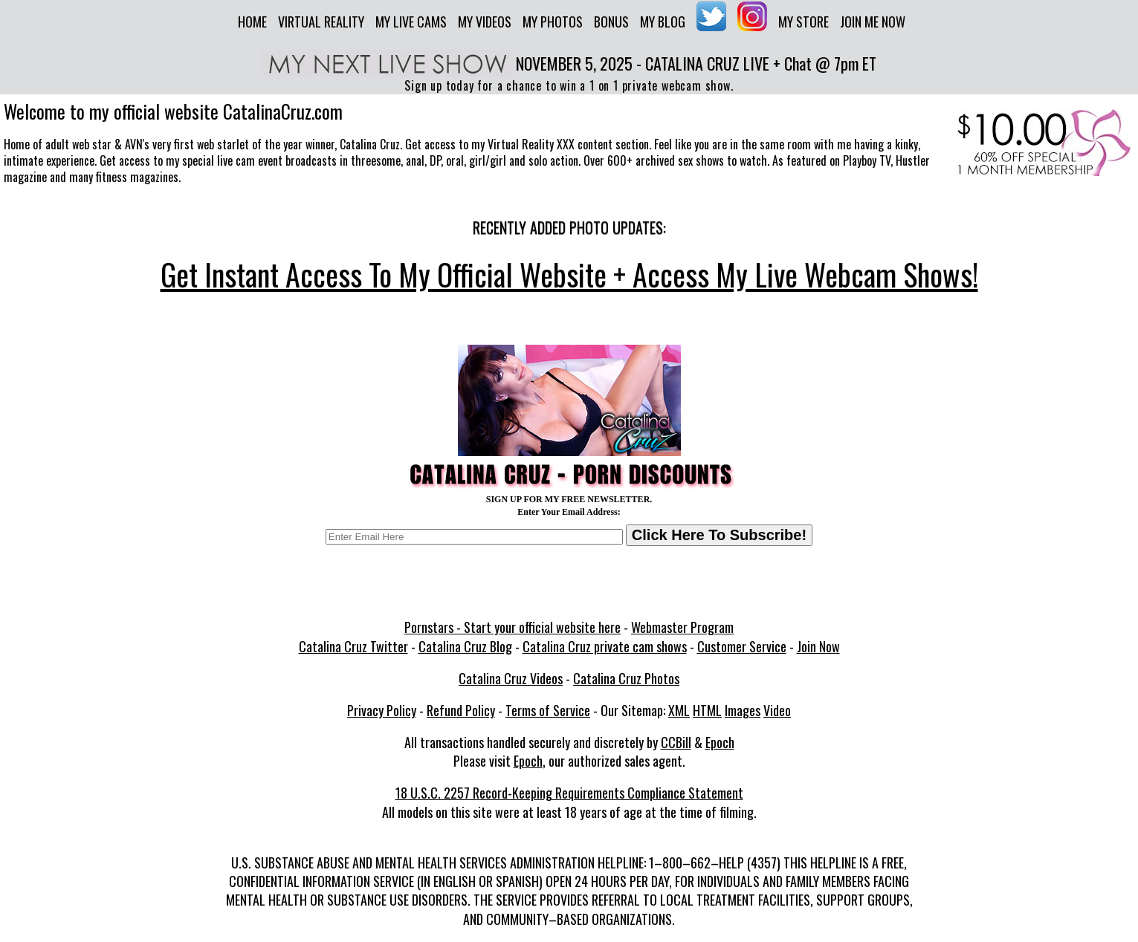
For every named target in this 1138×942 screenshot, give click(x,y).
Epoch (719, 742)
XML (679, 710)
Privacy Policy (381, 710)
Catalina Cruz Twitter (353, 646)
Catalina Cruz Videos (511, 678)
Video (777, 710)
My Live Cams (411, 21)
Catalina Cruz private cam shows (605, 646)
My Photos (553, 21)
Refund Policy (461, 710)
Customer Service (741, 646)
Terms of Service (547, 710)
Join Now (818, 646)
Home (252, 21)
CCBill (676, 742)
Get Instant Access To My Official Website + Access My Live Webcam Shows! (569, 274)
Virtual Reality (321, 21)
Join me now (872, 21)
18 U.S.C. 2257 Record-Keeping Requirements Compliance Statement (569, 792)
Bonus (611, 21)
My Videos (484, 21)
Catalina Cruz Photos (626, 678)
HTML (707, 710)
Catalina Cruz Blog (465, 646)
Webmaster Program (682, 627)
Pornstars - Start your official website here (512, 627)
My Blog (662, 21)
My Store (803, 21)
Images (742, 710)
